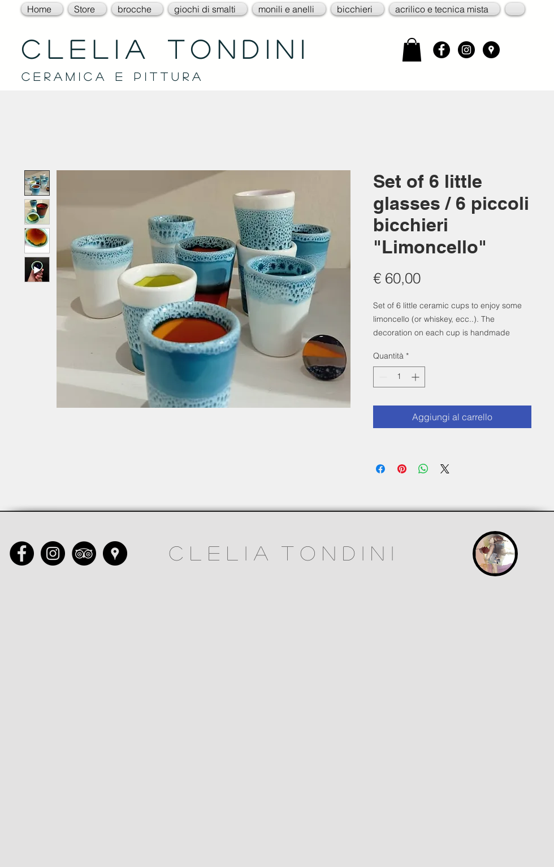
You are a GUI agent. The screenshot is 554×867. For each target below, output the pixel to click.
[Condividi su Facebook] (380, 469)
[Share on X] (445, 469)
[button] (87, 9)
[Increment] (416, 377)
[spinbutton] (399, 377)
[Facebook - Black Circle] (441, 49)
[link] (412, 50)
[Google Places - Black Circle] (491, 49)
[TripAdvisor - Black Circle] (84, 553)
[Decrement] (382, 377)
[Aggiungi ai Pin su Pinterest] (402, 469)
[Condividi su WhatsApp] (423, 469)
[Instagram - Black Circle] (466, 49)
